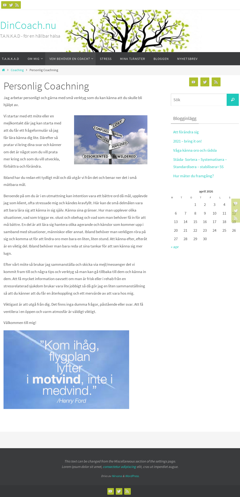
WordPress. (132, 476)
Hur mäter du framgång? (193, 175)
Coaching (17, 70)
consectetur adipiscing (119, 466)
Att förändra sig (186, 132)
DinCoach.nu (28, 25)
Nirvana (117, 476)
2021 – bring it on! (187, 141)
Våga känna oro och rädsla (195, 150)
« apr (175, 246)
